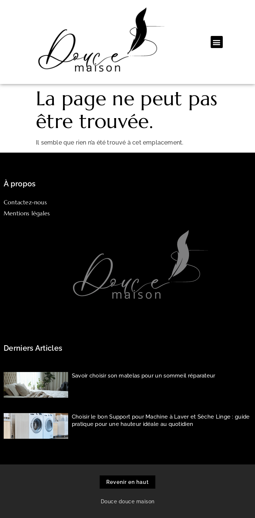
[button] (217, 42)
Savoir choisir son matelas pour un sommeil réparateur (143, 375)
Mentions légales (27, 213)
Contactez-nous (25, 202)
